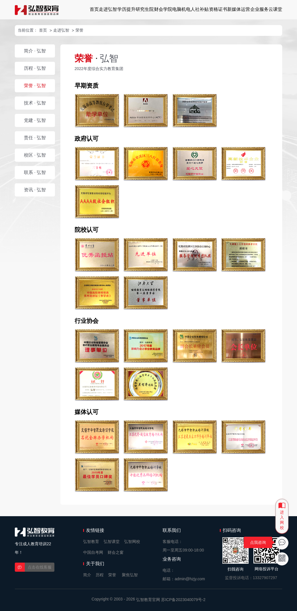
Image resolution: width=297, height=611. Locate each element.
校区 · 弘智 (35, 155)
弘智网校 (132, 541)
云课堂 (275, 9)
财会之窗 (116, 552)
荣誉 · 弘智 (35, 85)
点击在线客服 (40, 567)
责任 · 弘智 (35, 137)
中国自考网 (93, 552)
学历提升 (126, 9)
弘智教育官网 (148, 599)
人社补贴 (200, 9)
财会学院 (163, 9)
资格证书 (218, 9)
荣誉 (79, 30)
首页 (94, 9)
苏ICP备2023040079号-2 (183, 599)
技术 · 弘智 (35, 103)
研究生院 (145, 9)
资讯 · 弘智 (35, 189)
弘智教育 (91, 541)
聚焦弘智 (130, 575)
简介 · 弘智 (35, 50)
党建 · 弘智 (35, 120)
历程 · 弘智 (35, 68)
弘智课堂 (112, 541)
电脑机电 (181, 9)
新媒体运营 (238, 9)
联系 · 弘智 (35, 172)
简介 (87, 575)
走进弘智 (108, 9)
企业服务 (259, 9)
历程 (100, 575)
